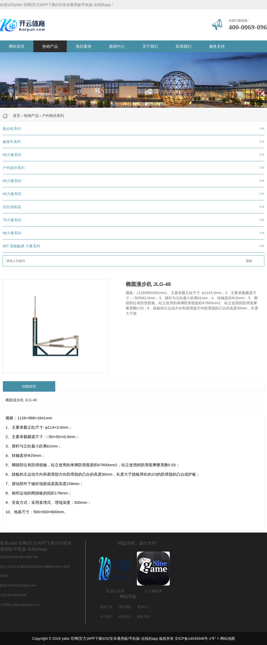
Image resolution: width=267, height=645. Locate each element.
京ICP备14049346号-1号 (195, 638)
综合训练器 (12, 207)
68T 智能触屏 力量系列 (21, 246)
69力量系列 (12, 194)
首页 (16, 116)
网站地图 (227, 638)
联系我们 (183, 46)
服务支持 (217, 46)
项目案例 (83, 46)
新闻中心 (117, 46)
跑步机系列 (12, 129)
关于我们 (150, 46)
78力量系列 (12, 220)
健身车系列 (12, 142)
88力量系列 (12, 233)
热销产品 (50, 46)
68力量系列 (12, 155)
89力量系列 (12, 181)
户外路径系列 (53, 116)
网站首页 (17, 46)
